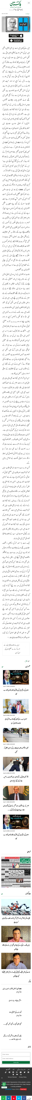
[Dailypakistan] (13, 5)
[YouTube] (20, 1072)
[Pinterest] (8, 1072)
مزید (2, 666)
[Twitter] (23, 1072)
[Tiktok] (4, 1072)
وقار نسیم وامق (18, 991)
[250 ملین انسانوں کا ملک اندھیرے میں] (26, 991)
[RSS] (20, 1074)
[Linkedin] (12, 1072)
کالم (26, 661)
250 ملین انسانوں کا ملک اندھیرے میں (12, 988)
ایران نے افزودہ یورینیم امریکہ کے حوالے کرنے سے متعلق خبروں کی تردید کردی (12, 649)
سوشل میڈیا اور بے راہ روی (15, 1000)
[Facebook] (27, 1072)
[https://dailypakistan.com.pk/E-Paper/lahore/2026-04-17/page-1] (16, 872)
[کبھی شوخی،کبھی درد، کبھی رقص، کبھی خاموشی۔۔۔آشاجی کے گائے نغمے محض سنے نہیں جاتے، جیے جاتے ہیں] (26, 1026)
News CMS (15, 1089)
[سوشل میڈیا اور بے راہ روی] (26, 1003)
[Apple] (12, 1074)
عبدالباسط (27, 13)
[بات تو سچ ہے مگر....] (24, 1098)
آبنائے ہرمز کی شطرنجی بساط (15, 1012)
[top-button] (2, 1078)
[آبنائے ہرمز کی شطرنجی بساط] (26, 1015)
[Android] (16, 1074)
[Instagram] (15, 1072)
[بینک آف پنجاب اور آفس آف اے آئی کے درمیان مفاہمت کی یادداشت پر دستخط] (26, 1038)
